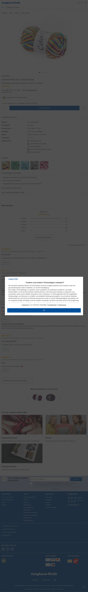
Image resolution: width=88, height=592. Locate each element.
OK (44, 310)
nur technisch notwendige (39, 305)
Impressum (25, 305)
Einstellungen (52, 305)
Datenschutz (62, 305)
